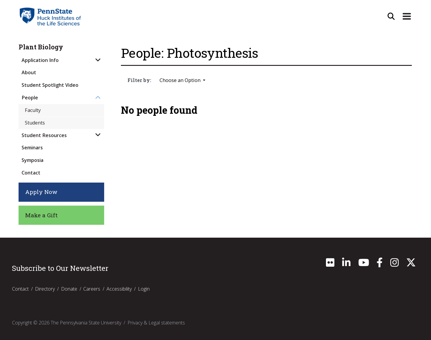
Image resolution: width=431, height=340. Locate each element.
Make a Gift (41, 215)
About (29, 72)
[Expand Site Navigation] (407, 16)
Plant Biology (41, 47)
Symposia (32, 160)
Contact (31, 172)
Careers (91, 289)
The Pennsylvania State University (86, 323)
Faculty (33, 110)
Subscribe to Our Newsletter (60, 268)
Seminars (32, 147)
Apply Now (41, 191)
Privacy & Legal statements (156, 323)
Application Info (40, 60)
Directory (45, 289)
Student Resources (44, 135)
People (30, 97)
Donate (69, 289)
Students (35, 122)
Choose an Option (181, 80)
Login (144, 289)
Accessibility (119, 289)
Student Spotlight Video (50, 85)
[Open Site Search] (391, 16)
